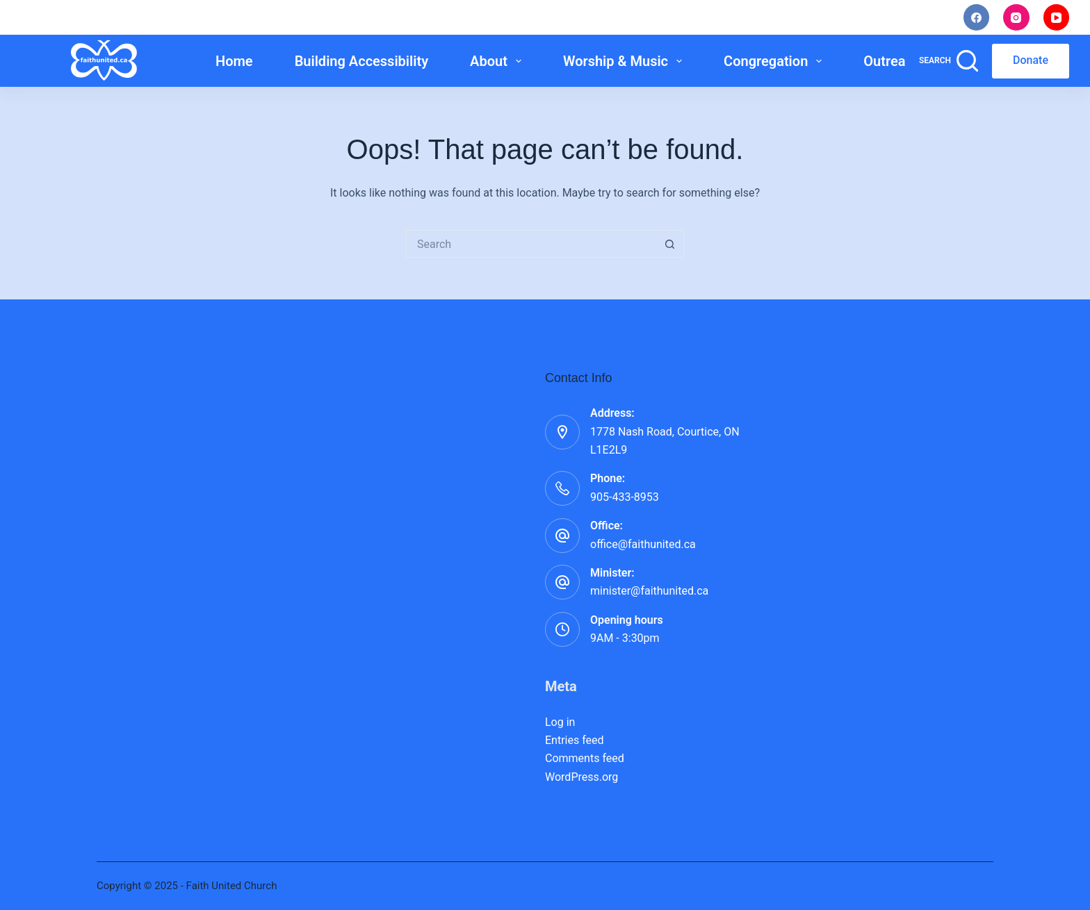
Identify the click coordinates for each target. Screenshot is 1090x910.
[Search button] (670, 244)
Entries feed (574, 740)
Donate (1030, 60)
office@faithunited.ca (643, 544)
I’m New (689, 17)
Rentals (911, 17)
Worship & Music (625, 61)
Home (234, 61)
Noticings (769, 17)
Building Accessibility (361, 61)
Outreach (901, 61)
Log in (560, 722)
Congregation (775, 61)
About (498, 61)
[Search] (948, 61)
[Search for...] (531, 244)
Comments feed (584, 758)
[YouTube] (1056, 17)
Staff (843, 17)
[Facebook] (976, 17)
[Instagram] (1016, 17)
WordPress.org (581, 777)
